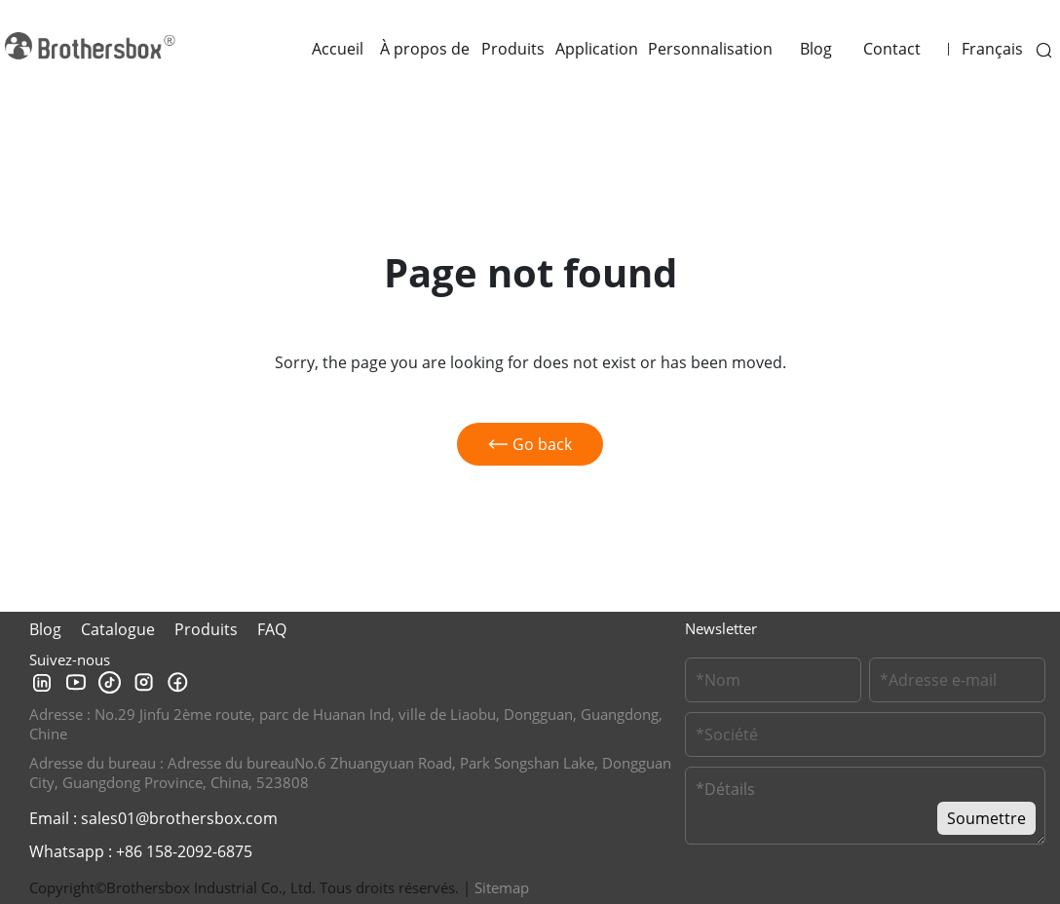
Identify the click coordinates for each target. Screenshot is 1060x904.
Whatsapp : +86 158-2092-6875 (140, 851)
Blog (816, 48)
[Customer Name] (773, 680)
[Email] (957, 680)
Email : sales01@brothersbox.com (153, 818)
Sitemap (501, 887)
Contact (892, 48)
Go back (530, 444)
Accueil (337, 48)
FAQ (271, 629)
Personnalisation (710, 48)
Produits (513, 48)
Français (992, 48)
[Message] (865, 806)
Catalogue (118, 629)
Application (596, 48)
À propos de (425, 48)
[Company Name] (865, 734)
